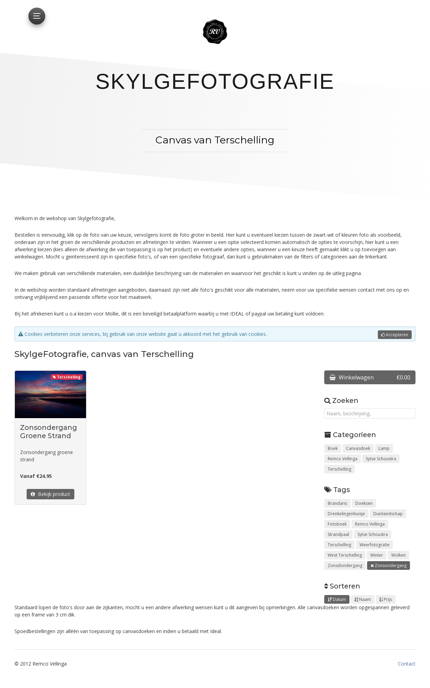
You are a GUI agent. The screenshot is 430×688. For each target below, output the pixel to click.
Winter (376, 555)
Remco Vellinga (342, 459)
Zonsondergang (388, 565)
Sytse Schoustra (381, 459)
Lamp (384, 448)
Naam (362, 599)
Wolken (398, 555)
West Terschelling (345, 555)
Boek (333, 448)
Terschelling (339, 469)
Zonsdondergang (345, 565)
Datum (337, 599)
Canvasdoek (358, 448)
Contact (406, 663)
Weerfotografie (374, 545)
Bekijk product (50, 494)
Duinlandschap (388, 514)
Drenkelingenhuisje (346, 514)
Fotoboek (337, 524)
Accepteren (394, 335)
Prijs (385, 599)
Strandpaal (338, 534)
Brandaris (337, 503)
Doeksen (364, 503)
